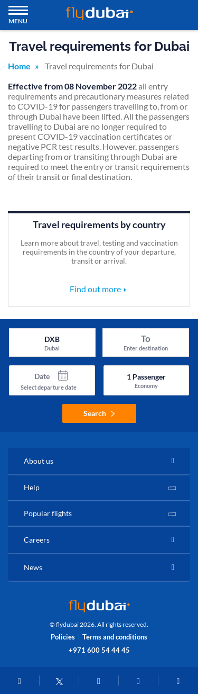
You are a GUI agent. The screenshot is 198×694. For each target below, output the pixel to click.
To (145, 338)
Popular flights (48, 513)
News (33, 567)
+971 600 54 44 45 (99, 650)
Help (32, 487)
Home (19, 66)
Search (99, 413)
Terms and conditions (114, 637)
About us (38, 460)
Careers (37, 539)
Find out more (95, 289)
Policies (63, 637)
